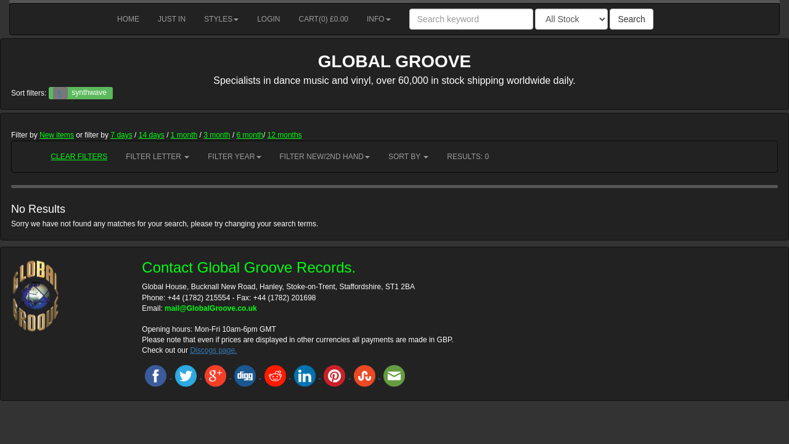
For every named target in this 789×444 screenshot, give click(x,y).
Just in (172, 19)
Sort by (408, 156)
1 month (184, 135)
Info (379, 19)
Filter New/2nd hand (325, 156)
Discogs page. (213, 350)
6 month (250, 135)
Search (631, 19)
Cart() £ (324, 19)
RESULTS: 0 (468, 156)
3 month (216, 135)
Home (128, 19)
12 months (285, 135)
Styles (221, 19)
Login (268, 19)
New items (56, 135)
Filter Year (234, 156)
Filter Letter (157, 156)
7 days (121, 135)
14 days (152, 135)
